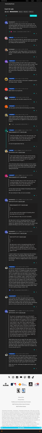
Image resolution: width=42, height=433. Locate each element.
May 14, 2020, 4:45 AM (23, 49)
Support (32, 0)
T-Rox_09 (11, 130)
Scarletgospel (12, 49)
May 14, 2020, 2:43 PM (24, 296)
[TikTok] (33, 377)
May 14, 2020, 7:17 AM (27, 130)
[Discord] (29, 377)
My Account (39, 0)
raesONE (11, 150)
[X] (9, 377)
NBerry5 (11, 37)
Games (27, 0)
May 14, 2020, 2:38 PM (24, 266)
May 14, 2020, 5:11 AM (23, 60)
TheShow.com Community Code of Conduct (21, 401)
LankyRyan (12, 114)
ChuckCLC (12, 88)
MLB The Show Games (21, 406)
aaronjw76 (12, 175)
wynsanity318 (12, 296)
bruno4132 (12, 78)
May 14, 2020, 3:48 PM (24, 353)
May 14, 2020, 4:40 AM (22, 37)
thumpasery (12, 266)
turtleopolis (12, 105)
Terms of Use (21, 397)
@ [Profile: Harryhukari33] (13, 132)
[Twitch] (25, 377)
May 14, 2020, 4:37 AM (23, 21)
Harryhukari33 (12, 21)
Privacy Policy (21, 399)
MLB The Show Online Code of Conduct (21, 404)
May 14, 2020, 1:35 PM (27, 231)
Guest (20, 130)
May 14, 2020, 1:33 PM (27, 199)
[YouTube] (21, 377)
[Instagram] (13, 377)
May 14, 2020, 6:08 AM (23, 78)
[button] (2, 431)
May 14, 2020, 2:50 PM (27, 310)
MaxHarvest (12, 60)
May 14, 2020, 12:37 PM (28, 175)
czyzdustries (12, 97)
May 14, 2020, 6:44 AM (24, 97)
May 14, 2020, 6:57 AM (23, 105)
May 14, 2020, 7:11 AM (23, 114)
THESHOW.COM (4, 0)
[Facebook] (17, 377)
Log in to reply (33, 15)
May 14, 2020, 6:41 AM (23, 88)
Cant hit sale (23, 132)
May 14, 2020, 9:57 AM (26, 150)
